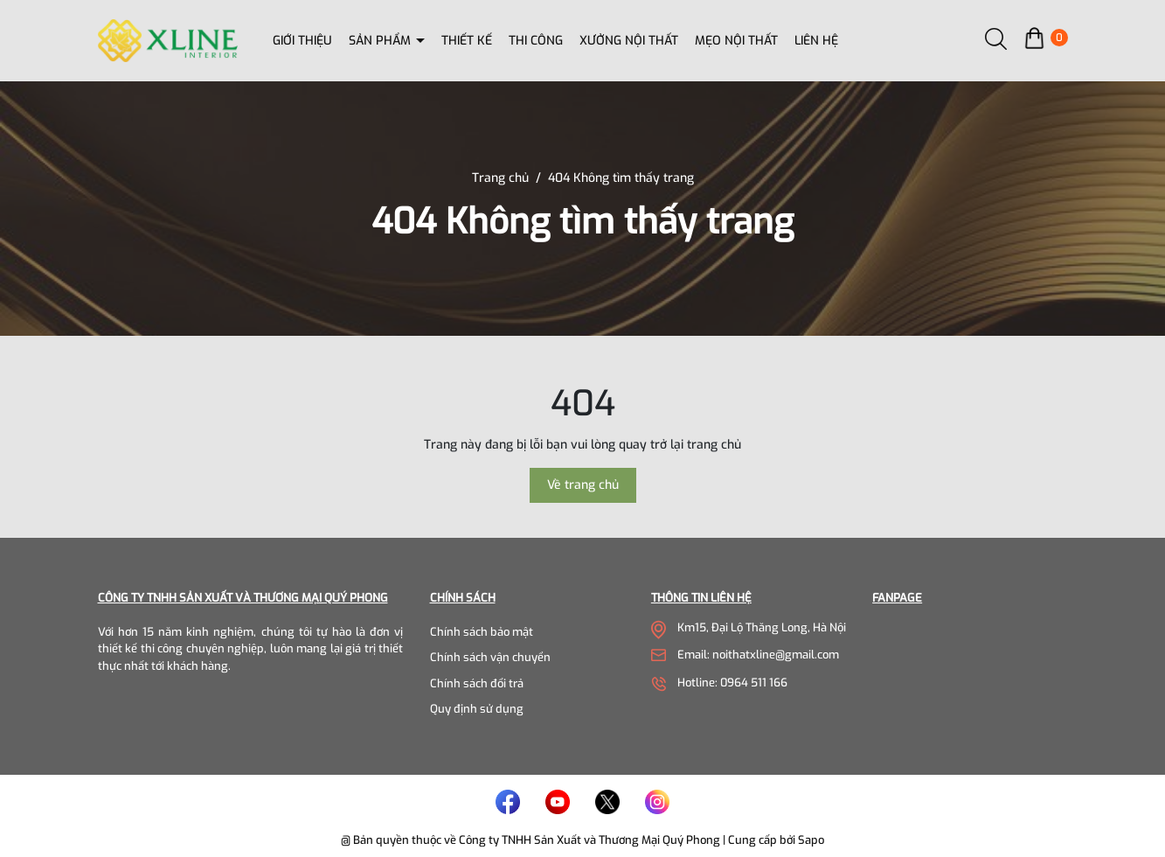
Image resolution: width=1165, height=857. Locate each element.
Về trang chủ (583, 485)
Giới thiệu (302, 40)
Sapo (811, 840)
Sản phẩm (381, 40)
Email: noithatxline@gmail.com (758, 654)
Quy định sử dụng (477, 708)
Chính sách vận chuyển (490, 657)
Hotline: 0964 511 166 (732, 682)
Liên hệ (816, 40)
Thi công (536, 40)
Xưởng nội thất (628, 40)
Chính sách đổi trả (477, 683)
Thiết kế (466, 40)
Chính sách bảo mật (481, 631)
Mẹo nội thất (736, 40)
